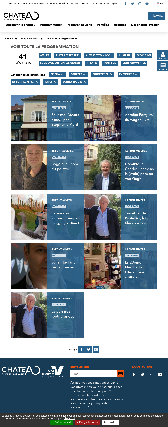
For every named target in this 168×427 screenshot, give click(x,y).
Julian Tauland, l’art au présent (64, 265)
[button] (20, 25)
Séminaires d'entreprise (64, 3)
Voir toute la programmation (62, 38)
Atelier (44, 55)
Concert (76, 74)
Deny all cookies (87, 422)
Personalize (110, 422)
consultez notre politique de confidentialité (88, 405)
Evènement (126, 74)
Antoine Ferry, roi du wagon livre (139, 117)
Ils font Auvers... (23, 81)
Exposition (143, 55)
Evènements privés (34, 3)
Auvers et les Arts (67, 55)
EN (162, 3)
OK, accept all (61, 422)
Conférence (101, 74)
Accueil (9, 38)
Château (124, 55)
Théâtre (92, 63)
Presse (85, 3)
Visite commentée (134, 63)
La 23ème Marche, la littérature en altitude (136, 270)
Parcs (48, 81)
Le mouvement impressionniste (60, 63)
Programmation (29, 38)
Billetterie (156, 16)
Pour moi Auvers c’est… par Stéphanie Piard (65, 119)
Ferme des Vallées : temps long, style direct (65, 218)
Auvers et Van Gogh (99, 55)
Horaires (14, 3)
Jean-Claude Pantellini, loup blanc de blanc (137, 218)
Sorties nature (72, 81)
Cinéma (55, 74)
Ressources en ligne (105, 3)
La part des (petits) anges (63, 314)
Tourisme (110, 63)
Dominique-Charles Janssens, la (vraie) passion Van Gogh (140, 171)
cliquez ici (69, 418)
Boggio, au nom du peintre (65, 166)
